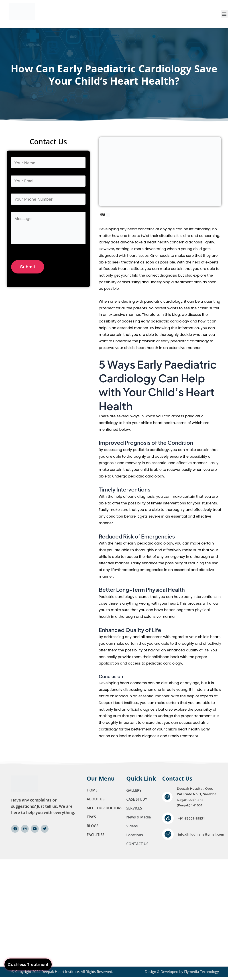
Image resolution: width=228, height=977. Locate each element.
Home (92, 790)
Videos (132, 826)
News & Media (138, 817)
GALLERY (133, 790)
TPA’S (91, 816)
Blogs (92, 825)
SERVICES (134, 808)
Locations (134, 834)
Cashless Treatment (28, 964)
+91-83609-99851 (191, 818)
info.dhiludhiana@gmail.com (201, 834)
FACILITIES (95, 834)
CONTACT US (137, 843)
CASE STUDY (136, 799)
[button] (224, 14)
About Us (95, 799)
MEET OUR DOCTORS (104, 808)
